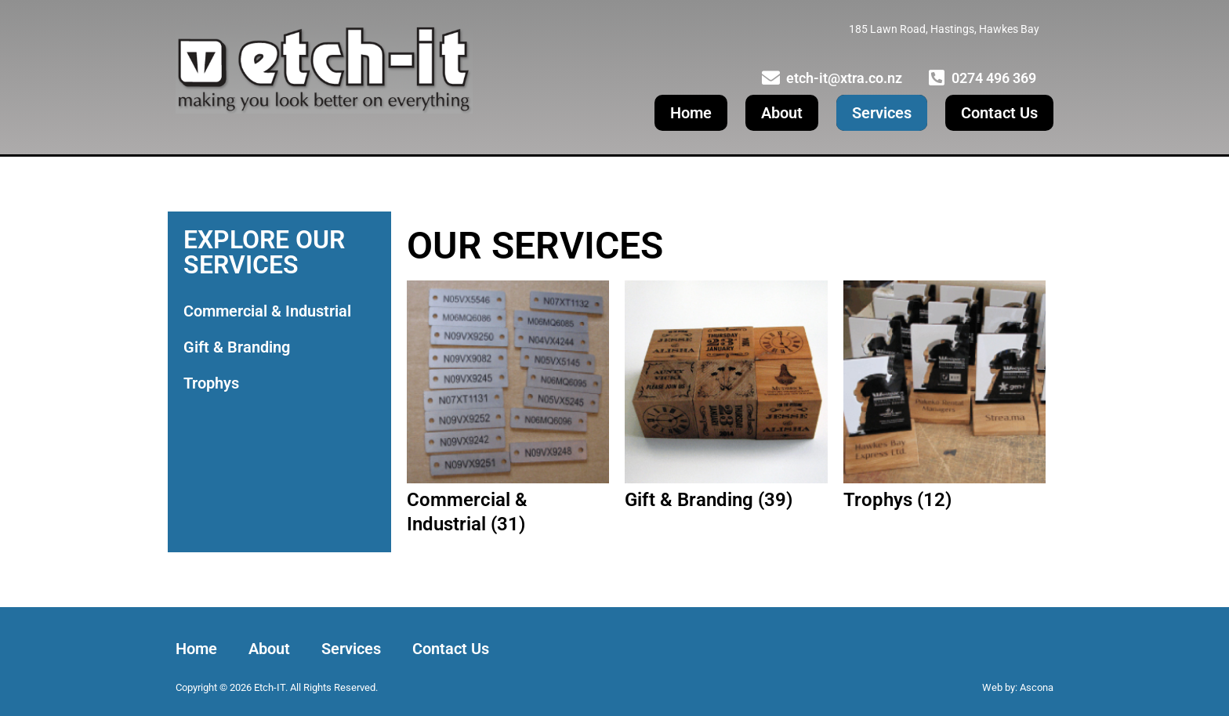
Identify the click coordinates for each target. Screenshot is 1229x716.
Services (882, 112)
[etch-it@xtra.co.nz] (771, 78)
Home (691, 112)
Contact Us (999, 112)
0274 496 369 (994, 78)
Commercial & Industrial (267, 311)
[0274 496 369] (936, 78)
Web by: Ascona (1017, 687)
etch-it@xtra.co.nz (844, 78)
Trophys (211, 383)
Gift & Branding (236, 347)
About (782, 112)
